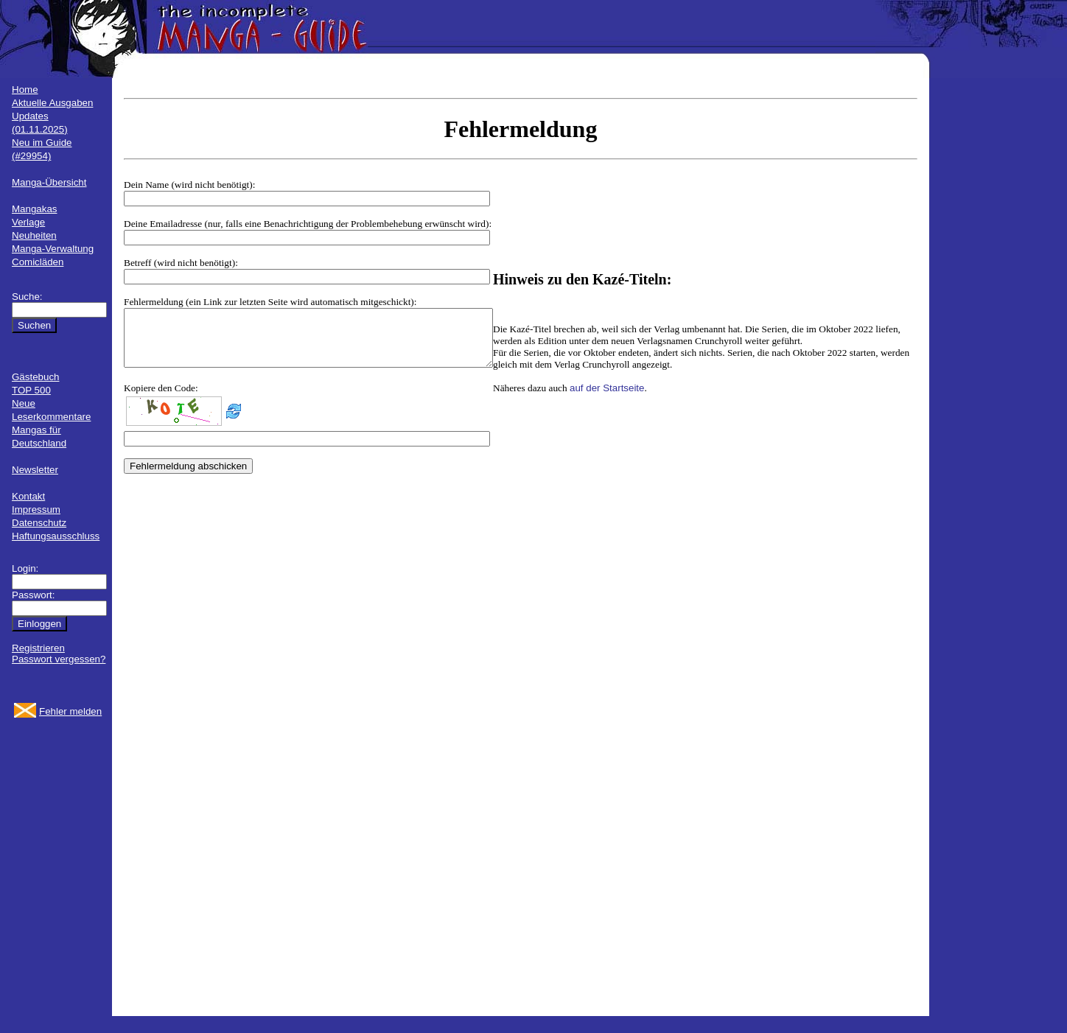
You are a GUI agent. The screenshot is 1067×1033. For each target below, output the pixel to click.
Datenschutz (39, 522)
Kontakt (28, 496)
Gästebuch (35, 376)
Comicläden (37, 261)
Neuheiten (34, 235)
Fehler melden (70, 711)
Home (25, 89)
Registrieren (38, 648)
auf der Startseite (651, 393)
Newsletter (35, 469)
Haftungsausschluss (55, 536)
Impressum (36, 509)
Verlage (28, 222)
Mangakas (34, 208)
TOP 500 (31, 390)
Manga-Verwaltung (53, 248)
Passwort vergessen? (58, 659)
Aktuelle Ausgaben (52, 102)
